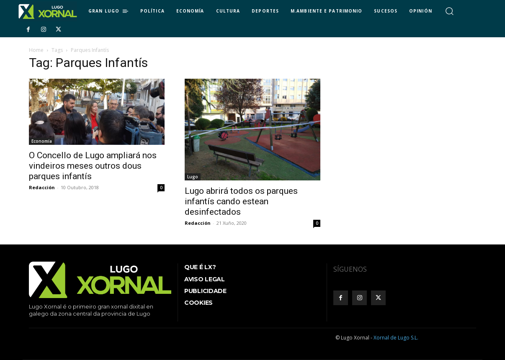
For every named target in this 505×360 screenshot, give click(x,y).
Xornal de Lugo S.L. (396, 337)
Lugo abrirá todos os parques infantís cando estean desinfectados (241, 201)
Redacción (42, 187)
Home (36, 50)
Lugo (192, 177)
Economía (41, 141)
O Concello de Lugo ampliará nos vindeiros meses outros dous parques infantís (93, 165)
